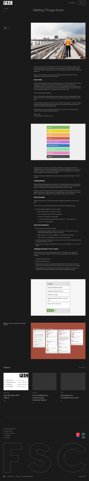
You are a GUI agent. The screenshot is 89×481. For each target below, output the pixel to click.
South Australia (10, 433)
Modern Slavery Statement (28, 476)
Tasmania (8, 435)
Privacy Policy (18, 476)
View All (83, 367)
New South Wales (10, 428)
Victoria (7, 437)
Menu (82, 2)
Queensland (8, 431)
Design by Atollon (82, 476)
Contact (73, 2)
